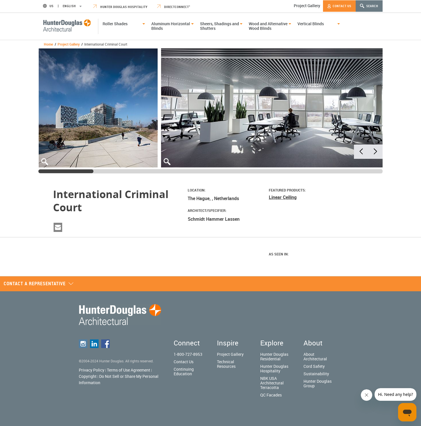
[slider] (65, 171)
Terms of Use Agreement (128, 370)
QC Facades (271, 395)
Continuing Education (184, 371)
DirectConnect (173, 7)
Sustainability (316, 373)
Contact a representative (39, 283)
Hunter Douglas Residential (274, 356)
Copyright (88, 376)
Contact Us (339, 6)
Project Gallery (307, 5)
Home (48, 44)
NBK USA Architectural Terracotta (272, 383)
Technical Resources (226, 364)
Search (369, 6)
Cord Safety (314, 366)
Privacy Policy (91, 370)
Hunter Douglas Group (317, 383)
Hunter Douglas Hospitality (120, 7)
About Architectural (315, 356)
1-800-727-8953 (188, 354)
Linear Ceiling (283, 197)
